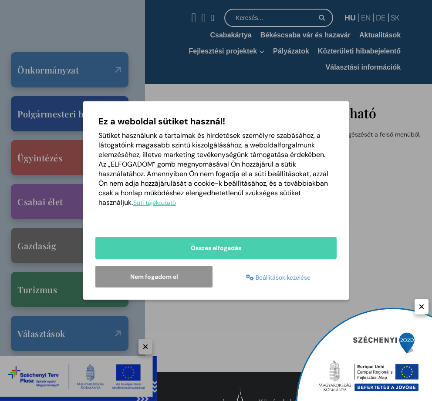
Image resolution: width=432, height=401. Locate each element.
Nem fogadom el (154, 277)
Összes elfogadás (216, 248)
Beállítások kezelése (278, 277)
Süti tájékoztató (154, 203)
